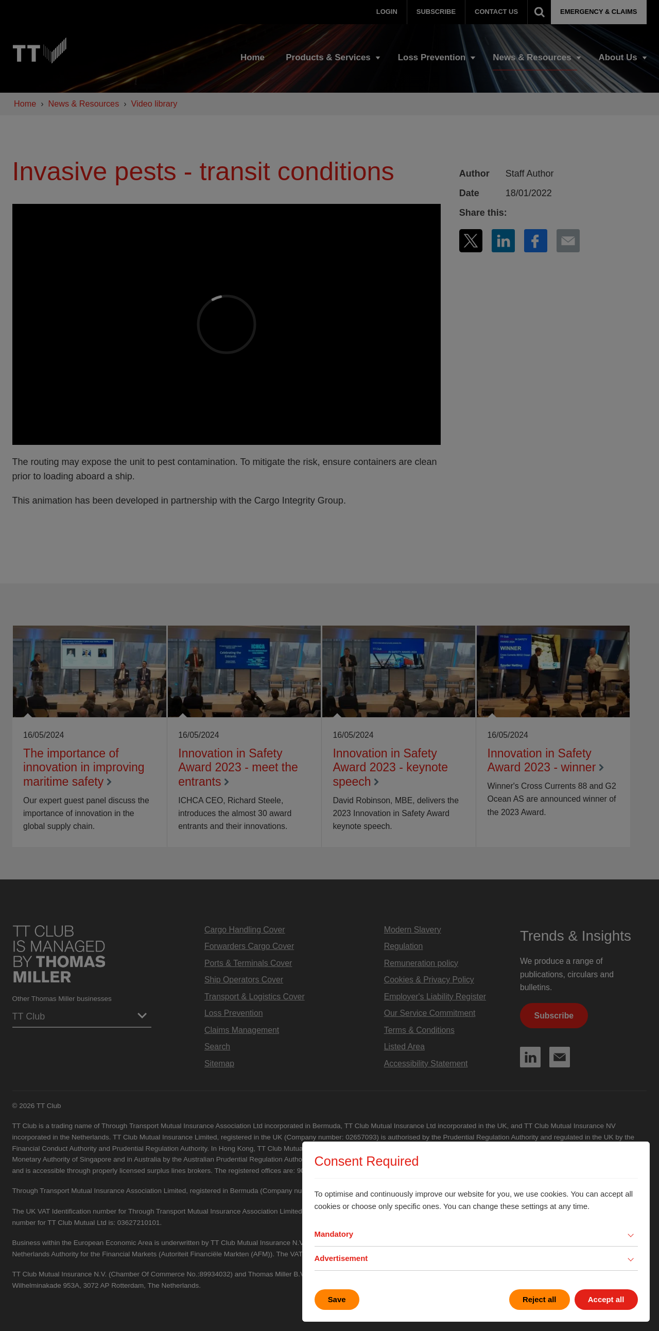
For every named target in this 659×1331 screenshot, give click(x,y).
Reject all (540, 1299)
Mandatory (334, 1234)
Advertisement (341, 1258)
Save (337, 1299)
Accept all (606, 1299)
